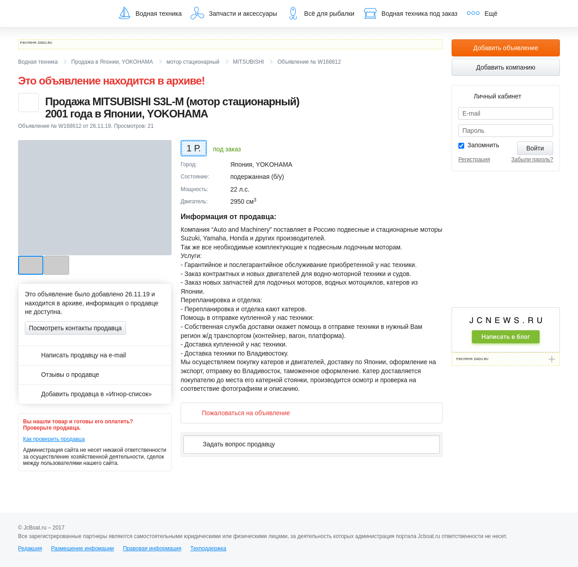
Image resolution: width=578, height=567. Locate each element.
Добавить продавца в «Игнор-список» (88, 394)
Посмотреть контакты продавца (75, 328)
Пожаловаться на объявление (238, 413)
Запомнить (483, 145)
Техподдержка (208, 548)
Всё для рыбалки (320, 13)
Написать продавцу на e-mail (75, 355)
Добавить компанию (506, 67)
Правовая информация (152, 548)
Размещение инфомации (82, 548)
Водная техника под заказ (410, 13)
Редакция (30, 548)
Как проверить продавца (54, 439)
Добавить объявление (505, 48)
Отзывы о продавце (62, 374)
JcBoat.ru (61, 13)
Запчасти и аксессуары (234, 13)
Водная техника (149, 13)
